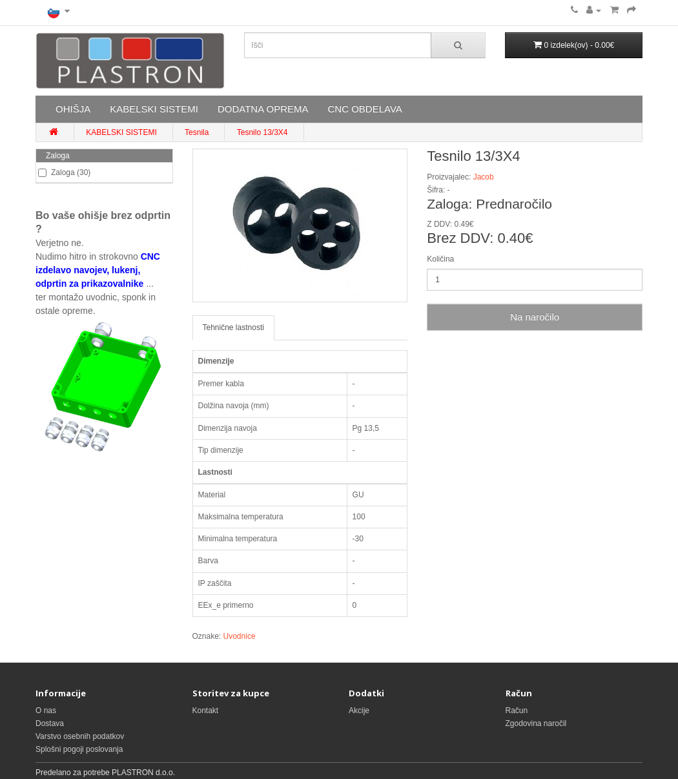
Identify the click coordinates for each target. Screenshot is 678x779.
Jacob (483, 177)
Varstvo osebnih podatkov (80, 736)
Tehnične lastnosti (233, 327)
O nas (46, 710)
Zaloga (58, 155)
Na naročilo (534, 316)
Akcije (359, 710)
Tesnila (197, 132)
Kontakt (205, 710)
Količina (440, 259)
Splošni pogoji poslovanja (79, 749)
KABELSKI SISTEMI (154, 108)
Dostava (50, 723)
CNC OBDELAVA (364, 108)
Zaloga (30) (64, 172)
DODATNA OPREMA (263, 108)
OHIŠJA (73, 108)
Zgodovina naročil (536, 723)
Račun (517, 710)
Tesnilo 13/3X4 (262, 132)
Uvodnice (239, 636)
